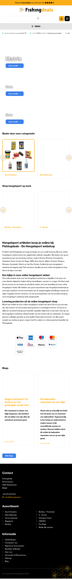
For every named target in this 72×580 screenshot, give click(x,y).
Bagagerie (9, 521)
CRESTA (42, 521)
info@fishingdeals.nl (13, 497)
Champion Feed (45, 518)
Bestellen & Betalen (12, 548)
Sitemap (8, 558)
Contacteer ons (11, 542)
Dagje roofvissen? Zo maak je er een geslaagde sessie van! (17, 401)
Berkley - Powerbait (46, 511)
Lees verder (9, 441)
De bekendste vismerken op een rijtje (52, 400)
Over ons (8, 552)
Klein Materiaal (10, 514)
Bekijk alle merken (46, 527)
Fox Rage (42, 524)
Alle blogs (9, 455)
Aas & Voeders (11, 511)
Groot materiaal (11, 518)
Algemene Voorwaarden (14, 545)
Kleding (8, 524)
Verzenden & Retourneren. (15, 555)
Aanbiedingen (10, 539)
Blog (7, 561)
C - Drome (43, 514)
